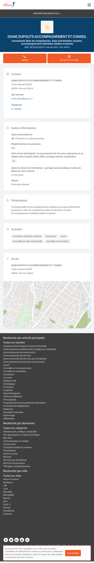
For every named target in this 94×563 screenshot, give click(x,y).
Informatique (9, 450)
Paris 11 (7, 504)
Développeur (9, 384)
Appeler (16, 109)
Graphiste (8, 390)
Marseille (7, 492)
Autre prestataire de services (17, 355)
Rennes (6, 507)
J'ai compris (73, 553)
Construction (9, 444)
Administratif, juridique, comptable (20, 431)
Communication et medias (16, 441)
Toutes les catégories (15, 428)
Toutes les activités (14, 342)
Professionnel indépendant (16, 406)
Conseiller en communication (17, 368)
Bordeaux (8, 482)
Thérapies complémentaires (16, 466)
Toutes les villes (12, 475)
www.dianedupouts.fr (22, 98)
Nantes (6, 498)
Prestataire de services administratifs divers (24, 403)
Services (7, 457)
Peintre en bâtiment (12, 396)
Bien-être (7, 438)
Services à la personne (14, 463)
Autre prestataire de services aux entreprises (24, 358)
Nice (5, 501)
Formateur (8, 387)
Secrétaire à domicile (13, 412)
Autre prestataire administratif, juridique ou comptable (29, 349)
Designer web (9, 380)
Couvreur (7, 377)
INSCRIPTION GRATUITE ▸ (47, 13)
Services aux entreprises (15, 460)
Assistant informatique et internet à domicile (24, 346)
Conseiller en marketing (14, 371)
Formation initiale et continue (17, 447)
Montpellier (8, 495)
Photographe (9, 399)
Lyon (5, 488)
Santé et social (10, 453)
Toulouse (7, 514)
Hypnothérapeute (11, 393)
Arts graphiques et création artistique (21, 435)
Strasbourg (8, 510)
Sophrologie (9, 415)
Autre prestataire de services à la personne (24, 362)
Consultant (8, 374)
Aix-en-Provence (11, 479)
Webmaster (8, 418)
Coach (6, 365)
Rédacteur (8, 409)
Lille (5, 485)
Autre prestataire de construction (19, 352)
